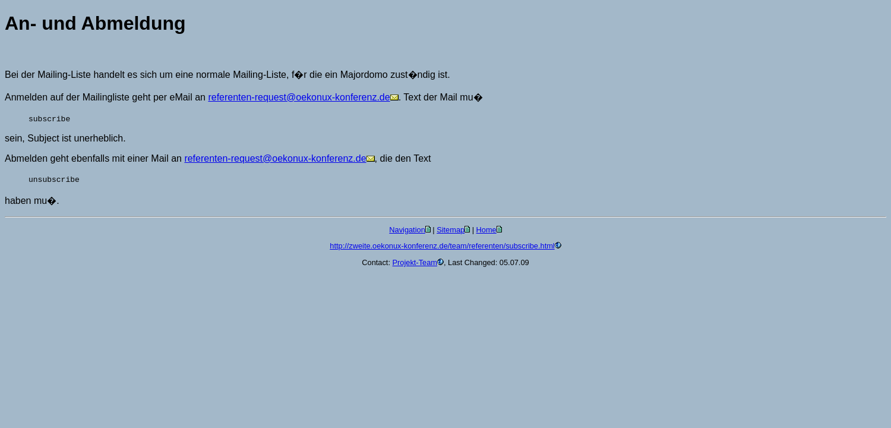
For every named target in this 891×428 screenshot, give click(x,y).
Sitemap (451, 229)
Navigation (407, 229)
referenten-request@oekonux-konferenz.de (299, 97)
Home (486, 229)
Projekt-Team (415, 262)
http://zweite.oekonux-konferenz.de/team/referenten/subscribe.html (442, 245)
